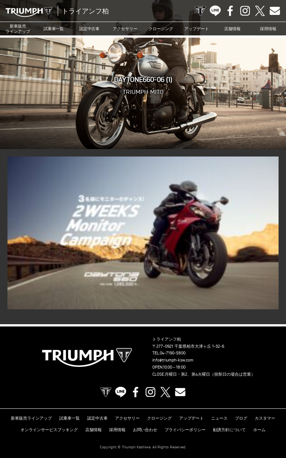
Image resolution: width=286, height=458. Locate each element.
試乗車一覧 (54, 28)
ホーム (259, 429)
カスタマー (265, 418)
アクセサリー (125, 28)
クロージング (161, 28)
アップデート (196, 28)
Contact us (274, 10)
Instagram (245, 10)
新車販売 (18, 28)
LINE (215, 10)
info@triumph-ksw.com (172, 360)
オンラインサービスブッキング (49, 429)
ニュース (219, 418)
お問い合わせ (145, 429)
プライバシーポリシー (185, 429)
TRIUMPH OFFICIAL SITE (200, 10)
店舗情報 (232, 28)
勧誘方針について (229, 429)
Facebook (230, 10)
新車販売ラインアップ (31, 418)
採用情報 (268, 28)
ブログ (241, 418)
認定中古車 (89, 28)
